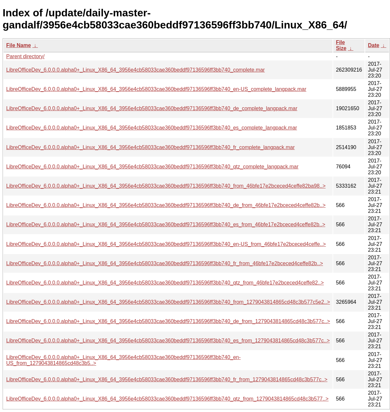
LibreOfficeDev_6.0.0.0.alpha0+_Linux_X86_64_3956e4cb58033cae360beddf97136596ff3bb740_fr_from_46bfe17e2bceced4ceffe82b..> (164, 263)
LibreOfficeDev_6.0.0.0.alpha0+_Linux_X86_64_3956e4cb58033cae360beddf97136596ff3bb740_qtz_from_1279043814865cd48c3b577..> (167, 399)
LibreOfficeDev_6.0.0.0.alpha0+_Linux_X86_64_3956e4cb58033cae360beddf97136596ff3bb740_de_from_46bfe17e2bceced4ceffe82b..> (166, 205)
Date (373, 45)
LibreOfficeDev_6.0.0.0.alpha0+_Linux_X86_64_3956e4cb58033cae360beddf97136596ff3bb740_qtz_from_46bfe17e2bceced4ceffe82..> (165, 282)
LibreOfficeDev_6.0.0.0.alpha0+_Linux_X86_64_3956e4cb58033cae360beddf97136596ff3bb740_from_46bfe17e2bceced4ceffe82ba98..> (166, 186)
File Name (18, 45)
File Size (341, 45)
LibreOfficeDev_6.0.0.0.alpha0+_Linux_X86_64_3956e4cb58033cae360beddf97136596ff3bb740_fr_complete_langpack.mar (150, 147)
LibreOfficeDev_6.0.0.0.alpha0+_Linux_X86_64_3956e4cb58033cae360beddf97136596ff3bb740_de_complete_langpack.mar (151, 108)
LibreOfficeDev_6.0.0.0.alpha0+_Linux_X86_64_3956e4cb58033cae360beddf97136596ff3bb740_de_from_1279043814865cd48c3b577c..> (168, 321)
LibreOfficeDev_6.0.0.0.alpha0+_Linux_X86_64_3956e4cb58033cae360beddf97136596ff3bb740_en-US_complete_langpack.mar (156, 89)
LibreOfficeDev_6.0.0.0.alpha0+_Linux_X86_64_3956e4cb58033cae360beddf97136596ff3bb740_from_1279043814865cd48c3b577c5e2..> (168, 302)
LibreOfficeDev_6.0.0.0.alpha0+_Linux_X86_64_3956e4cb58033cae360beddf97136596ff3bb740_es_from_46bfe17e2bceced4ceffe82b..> (165, 224)
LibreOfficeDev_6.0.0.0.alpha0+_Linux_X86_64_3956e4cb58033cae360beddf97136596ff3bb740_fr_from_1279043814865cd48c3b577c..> (166, 379)
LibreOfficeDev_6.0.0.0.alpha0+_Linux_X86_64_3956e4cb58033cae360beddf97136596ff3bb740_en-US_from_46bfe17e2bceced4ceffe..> (166, 244)
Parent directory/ (25, 56)
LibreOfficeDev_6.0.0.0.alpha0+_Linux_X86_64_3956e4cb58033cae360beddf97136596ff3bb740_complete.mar (135, 70)
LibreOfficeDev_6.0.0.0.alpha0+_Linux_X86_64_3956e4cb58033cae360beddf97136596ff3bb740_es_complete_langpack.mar (151, 127)
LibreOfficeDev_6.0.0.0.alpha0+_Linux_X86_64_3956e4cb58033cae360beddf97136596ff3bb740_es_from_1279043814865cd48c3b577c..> (168, 340)
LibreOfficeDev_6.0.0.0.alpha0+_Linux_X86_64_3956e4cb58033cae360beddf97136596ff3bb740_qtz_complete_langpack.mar (152, 166)
